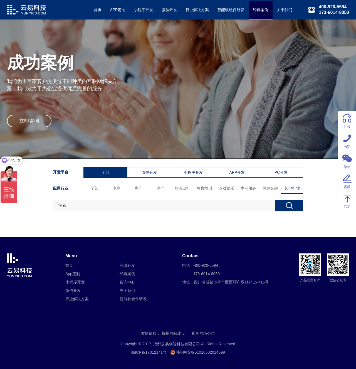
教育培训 (204, 188)
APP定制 (117, 10)
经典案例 (260, 10)
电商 (116, 188)
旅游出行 (182, 188)
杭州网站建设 (173, 333)
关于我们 (284, 10)
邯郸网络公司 (203, 333)
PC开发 (281, 172)
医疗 (160, 188)
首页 (98, 10)
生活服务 (248, 188)
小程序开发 (143, 10)
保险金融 (270, 188)
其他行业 (292, 188)
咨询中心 (127, 282)
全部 (105, 172)
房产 (138, 188)
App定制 (72, 274)
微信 (347, 160)
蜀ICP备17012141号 (149, 352)
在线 (347, 120)
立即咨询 (29, 121)
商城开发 (127, 265)
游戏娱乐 (226, 188)
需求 (347, 180)
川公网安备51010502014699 (200, 352)
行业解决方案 (197, 10)
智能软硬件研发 (230, 10)
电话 (347, 140)
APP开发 (237, 172)
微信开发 (169, 10)
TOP (347, 200)
